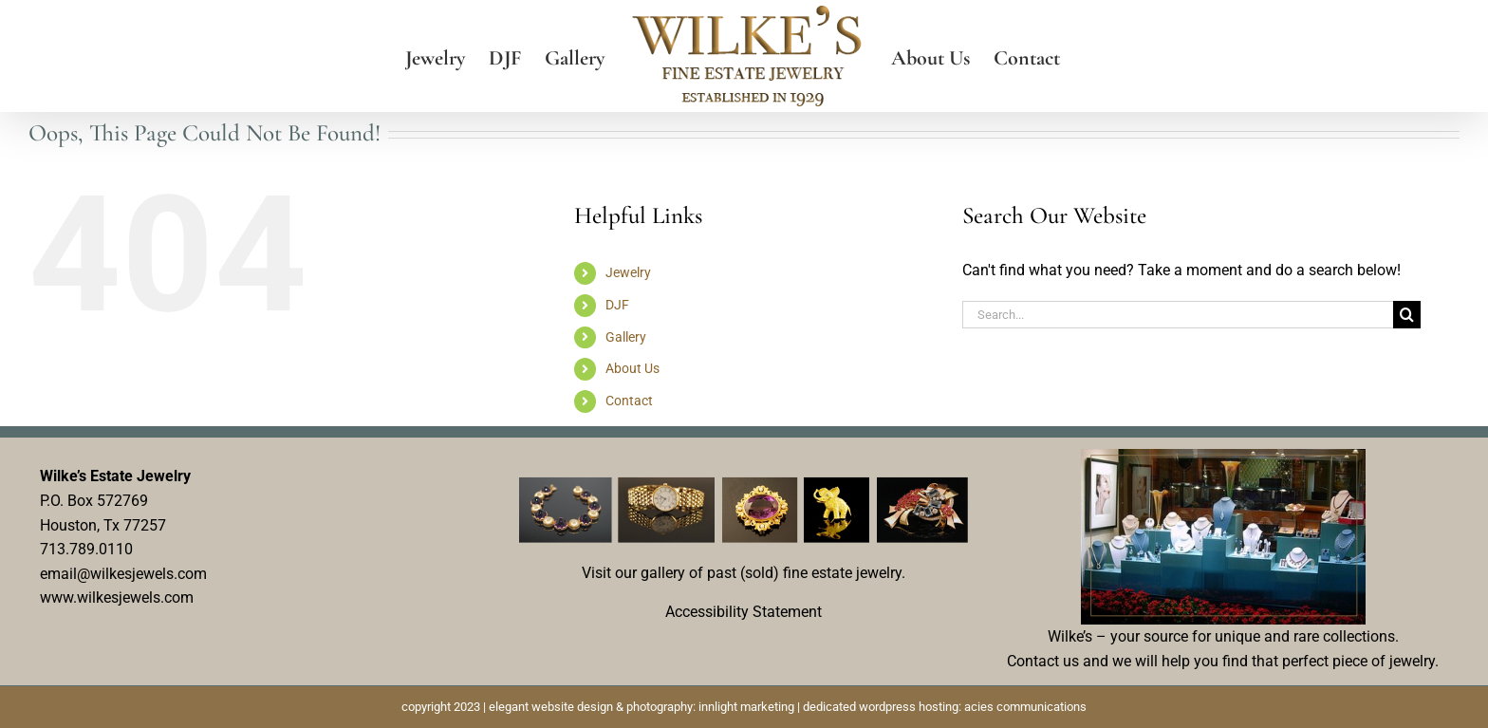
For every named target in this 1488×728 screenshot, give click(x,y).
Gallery (625, 337)
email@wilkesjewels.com (123, 574)
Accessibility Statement (743, 612)
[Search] (1407, 314)
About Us (632, 368)
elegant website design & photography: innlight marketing (641, 707)
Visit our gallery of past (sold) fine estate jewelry (742, 573)
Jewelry (628, 272)
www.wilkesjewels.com (117, 597)
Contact (629, 400)
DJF (617, 304)
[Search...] (1177, 314)
